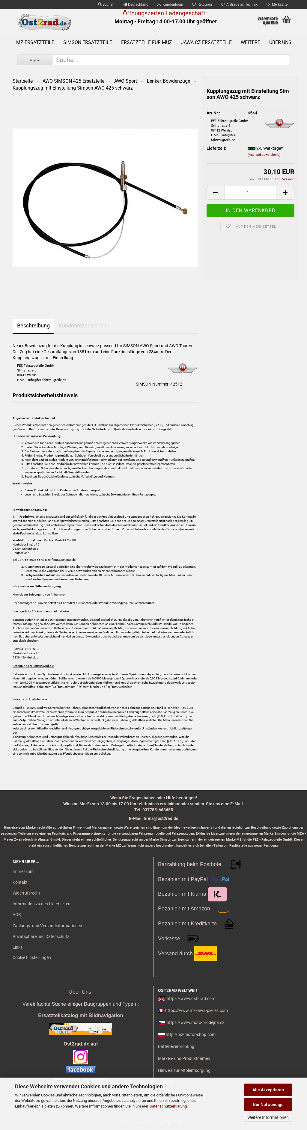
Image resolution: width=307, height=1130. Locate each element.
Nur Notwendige (268, 1104)
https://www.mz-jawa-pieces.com (196, 1010)
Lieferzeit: (216, 148)
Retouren (202, 4)
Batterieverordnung (176, 1046)
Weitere (250, 42)
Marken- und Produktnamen (184, 1058)
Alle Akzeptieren (268, 1089)
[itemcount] (250, 193)
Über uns (280, 42)
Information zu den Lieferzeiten (41, 903)
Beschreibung (33, 325)
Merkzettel (277, 4)
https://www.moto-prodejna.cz (195, 1022)
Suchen (106, 4)
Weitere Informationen (268, 1117)
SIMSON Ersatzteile (87, 42)
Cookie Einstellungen (32, 957)
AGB (17, 914)
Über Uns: (80, 992)
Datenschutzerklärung (168, 1106)
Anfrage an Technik (239, 4)
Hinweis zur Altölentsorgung (184, 1070)
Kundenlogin (170, 4)
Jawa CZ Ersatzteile (206, 42)
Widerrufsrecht (26, 893)
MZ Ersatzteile (35, 42)
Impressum (23, 871)
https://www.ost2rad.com (191, 998)
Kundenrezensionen (82, 325)
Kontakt (20, 882)
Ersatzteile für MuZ (146, 42)
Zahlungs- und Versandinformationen (47, 925)
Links (17, 947)
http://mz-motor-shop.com (191, 1034)
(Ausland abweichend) (264, 155)
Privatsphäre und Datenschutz (41, 936)
